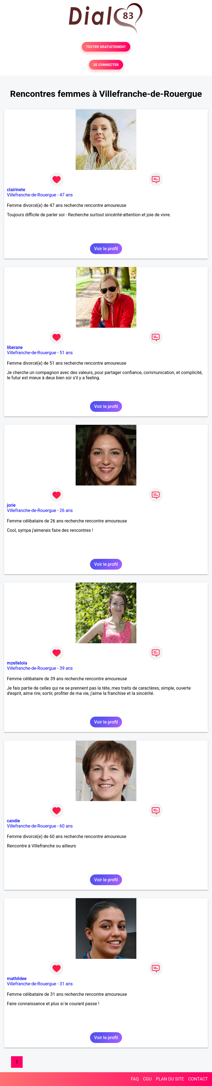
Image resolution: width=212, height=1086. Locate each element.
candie (13, 820)
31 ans (66, 983)
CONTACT (198, 1079)
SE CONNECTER (106, 65)
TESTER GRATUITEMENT (106, 47)
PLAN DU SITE (170, 1079)
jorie (11, 505)
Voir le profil (106, 248)
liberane (15, 347)
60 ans (66, 826)
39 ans (66, 668)
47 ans (66, 195)
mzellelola (17, 663)
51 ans (66, 352)
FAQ (135, 1079)
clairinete (16, 189)
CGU (147, 1079)
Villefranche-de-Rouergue (31, 195)
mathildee (16, 978)
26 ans (66, 510)
